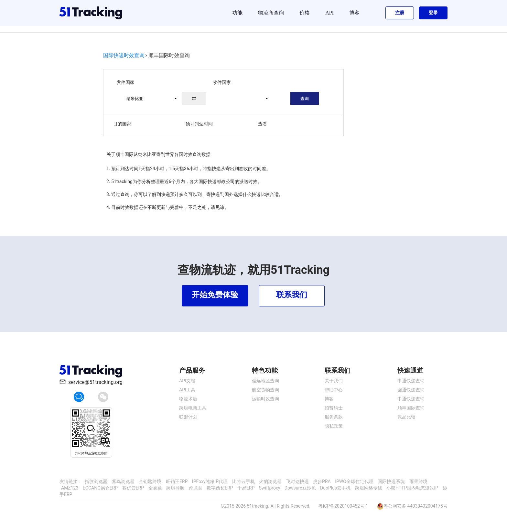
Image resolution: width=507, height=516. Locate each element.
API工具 (187, 389)
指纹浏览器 (96, 481)
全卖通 (155, 487)
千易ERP (245, 487)
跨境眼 (195, 487)
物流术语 (188, 398)
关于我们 (334, 380)
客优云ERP (133, 487)
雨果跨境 (418, 481)
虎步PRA (322, 481)
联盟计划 (188, 416)
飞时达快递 (297, 481)
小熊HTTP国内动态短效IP (412, 487)
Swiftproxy (269, 487)
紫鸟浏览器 (123, 481)
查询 (304, 98)
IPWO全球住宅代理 (354, 481)
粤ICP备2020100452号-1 (343, 506)
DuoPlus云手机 (335, 487)
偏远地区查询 (265, 380)
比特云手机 (243, 481)
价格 (304, 12)
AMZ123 (69, 487)
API (329, 12)
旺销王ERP (177, 481)
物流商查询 (271, 12)
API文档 (187, 380)
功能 (237, 12)
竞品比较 (406, 416)
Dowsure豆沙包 (300, 487)
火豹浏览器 (270, 481)
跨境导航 (175, 487)
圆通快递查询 (411, 389)
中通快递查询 (411, 398)
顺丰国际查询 (411, 407)
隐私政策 (334, 425)
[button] (148, 98)
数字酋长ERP (220, 487)
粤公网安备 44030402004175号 (415, 506)
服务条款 (334, 416)
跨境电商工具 (192, 407)
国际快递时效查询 (124, 55)
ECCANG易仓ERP (100, 487)
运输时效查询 (265, 398)
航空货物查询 (265, 389)
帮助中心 (334, 389)
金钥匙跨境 (150, 481)
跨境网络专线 (368, 487)
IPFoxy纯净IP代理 (210, 481)
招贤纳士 (334, 407)
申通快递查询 (411, 380)
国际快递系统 (391, 481)
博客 (354, 12)
